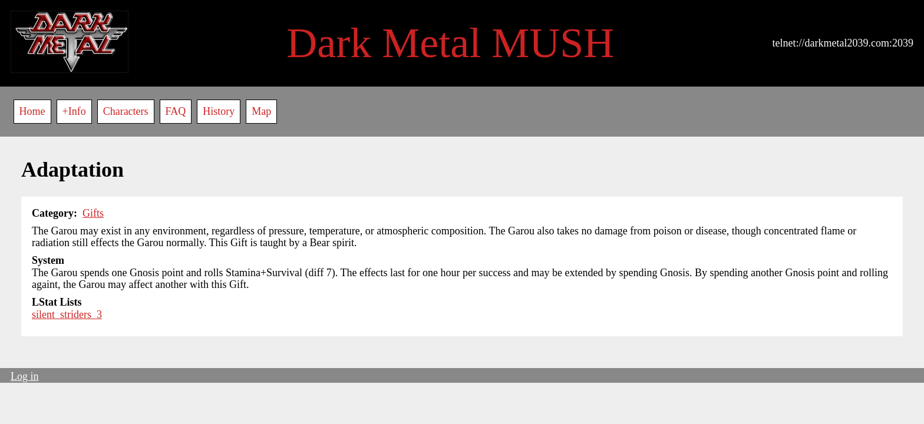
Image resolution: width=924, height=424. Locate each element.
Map (261, 111)
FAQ (176, 111)
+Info (74, 111)
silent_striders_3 (67, 314)
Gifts (93, 213)
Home (32, 111)
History (219, 111)
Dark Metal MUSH (450, 43)
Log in (25, 376)
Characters (125, 111)
